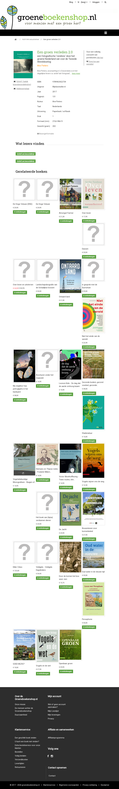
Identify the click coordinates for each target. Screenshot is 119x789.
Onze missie (20, 704)
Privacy (51, 718)
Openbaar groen (66, 663)
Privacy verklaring (90, 785)
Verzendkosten (21, 759)
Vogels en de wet (43, 666)
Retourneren (20, 767)
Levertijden (19, 763)
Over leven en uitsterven (23, 284)
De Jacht (62, 529)
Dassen (85, 249)
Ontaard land (64, 297)
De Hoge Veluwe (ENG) (22, 204)
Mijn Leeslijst (53, 711)
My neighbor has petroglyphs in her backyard (20, 389)
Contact (52, 776)
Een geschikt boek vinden (25, 738)
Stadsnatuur (87, 433)
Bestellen (19, 752)
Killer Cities (17, 567)
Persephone (87, 619)
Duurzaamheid (21, 715)
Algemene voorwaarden (69, 785)
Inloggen (95, 2)
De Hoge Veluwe (43, 204)
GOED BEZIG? (19, 664)
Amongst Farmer (66, 213)
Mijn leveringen (54, 715)
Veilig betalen (20, 756)
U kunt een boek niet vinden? (27, 741)
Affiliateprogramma (56, 738)
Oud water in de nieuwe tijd (93, 572)
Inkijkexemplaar (23, 89)
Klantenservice (49, 785)
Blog (71, 2)
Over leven (86, 213)
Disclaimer (105, 785)
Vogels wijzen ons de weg (93, 481)
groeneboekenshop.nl (31, 785)
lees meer (76, 73)
